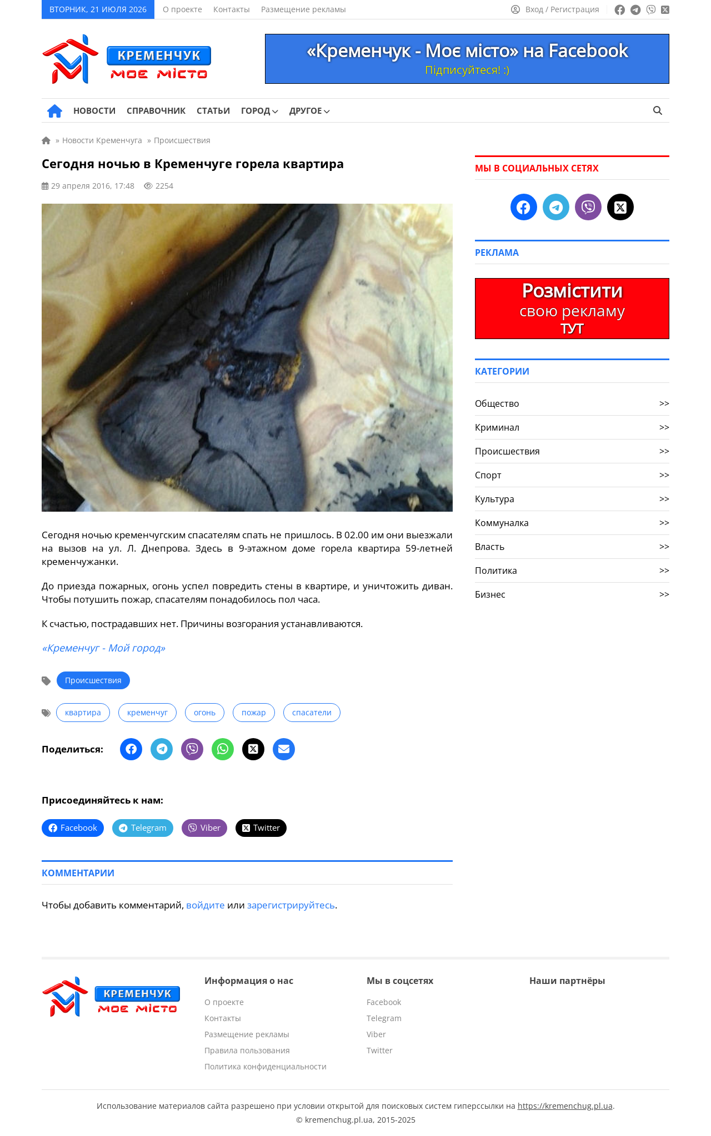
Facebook (384, 1002)
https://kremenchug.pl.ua (565, 1105)
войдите (205, 904)
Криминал (572, 427)
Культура (572, 499)
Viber (376, 1034)
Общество (572, 403)
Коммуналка (572, 522)
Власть (572, 546)
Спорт (572, 475)
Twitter (380, 1050)
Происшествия (93, 680)
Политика (572, 570)
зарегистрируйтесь (291, 904)
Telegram (384, 1018)
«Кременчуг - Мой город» (103, 647)
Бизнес (572, 594)
